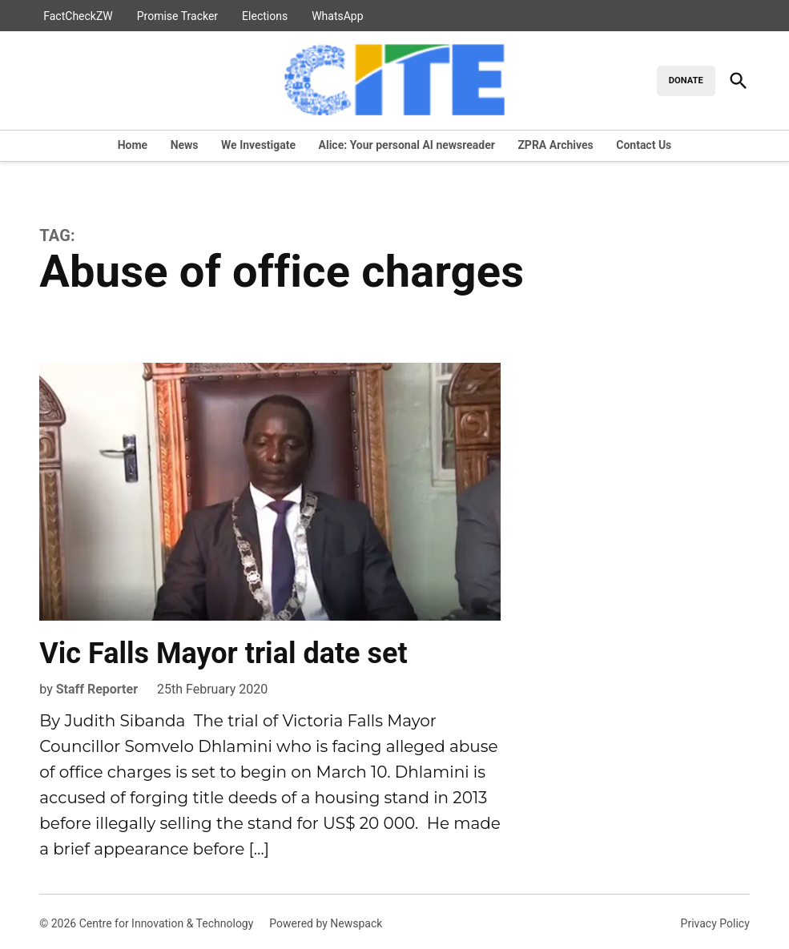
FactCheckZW (78, 16)
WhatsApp (337, 16)
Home (132, 145)
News (185, 145)
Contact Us (643, 145)
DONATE (686, 80)
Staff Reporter (97, 689)
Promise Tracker (177, 16)
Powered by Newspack (325, 923)
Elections (265, 16)
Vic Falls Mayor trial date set (223, 653)
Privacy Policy (715, 923)
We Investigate (258, 145)
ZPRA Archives (555, 145)
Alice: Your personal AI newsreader (407, 145)
